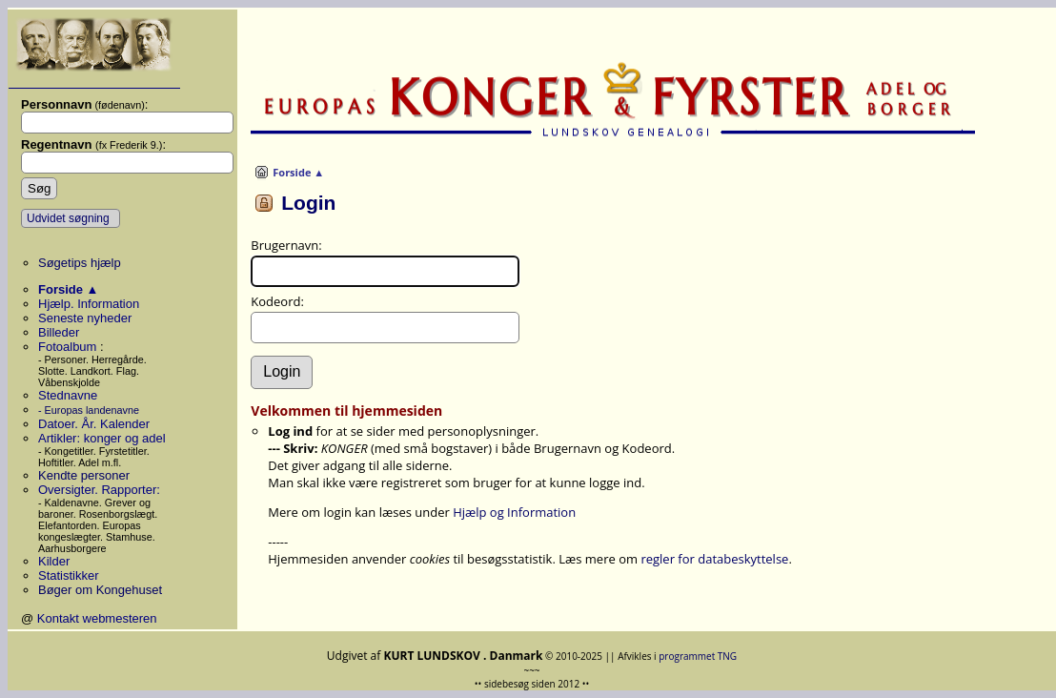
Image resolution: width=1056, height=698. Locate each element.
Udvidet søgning (68, 218)
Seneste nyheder (85, 318)
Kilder (54, 561)
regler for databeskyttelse (714, 558)
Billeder (58, 332)
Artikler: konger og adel (102, 438)
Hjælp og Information (514, 512)
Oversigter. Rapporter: (99, 489)
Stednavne (67, 395)
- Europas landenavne (88, 410)
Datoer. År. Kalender (94, 424)
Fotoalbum (69, 346)
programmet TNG (698, 656)
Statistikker (68, 575)
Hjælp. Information (88, 304)
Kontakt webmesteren (97, 618)
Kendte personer (84, 475)
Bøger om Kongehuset (100, 590)
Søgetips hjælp (79, 263)
